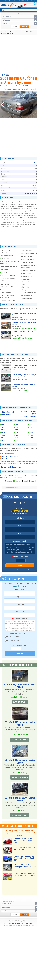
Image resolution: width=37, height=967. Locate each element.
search (24, 27)
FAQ (22, 923)
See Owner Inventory (20, 513)
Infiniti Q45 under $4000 (29, 411)
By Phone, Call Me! (12, 641)
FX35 (3, 427)
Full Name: (20, 518)
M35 (17, 432)
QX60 (31, 435)
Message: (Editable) (19, 541)
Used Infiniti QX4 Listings (19, 697)
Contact (31, 923)
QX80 (31, 438)
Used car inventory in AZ (8, 454)
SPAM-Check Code (20, 557)
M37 (17, 435)
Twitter (24, 89)
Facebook (8, 89)
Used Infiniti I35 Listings (19, 810)
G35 (3, 438)
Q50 (31, 424)
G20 (3, 432)
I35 (17, 427)
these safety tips (16, 569)
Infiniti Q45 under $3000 (8, 414)
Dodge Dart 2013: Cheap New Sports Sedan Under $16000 (24, 841)
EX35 (3, 424)
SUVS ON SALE (19, 702)
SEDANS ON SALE (19, 740)
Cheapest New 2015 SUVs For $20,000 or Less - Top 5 (24, 875)
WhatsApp (17, 89)
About (18, 923)
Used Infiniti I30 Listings (19, 735)
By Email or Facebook (13, 637)
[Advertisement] (18, 54)
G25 (3, 435)
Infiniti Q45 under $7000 (29, 416)
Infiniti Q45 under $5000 (29, 414)
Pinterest (32, 89)
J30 (17, 430)
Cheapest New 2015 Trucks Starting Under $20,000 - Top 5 (25, 867)
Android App (7, 923)
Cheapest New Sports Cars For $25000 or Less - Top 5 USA (25, 858)
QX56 (31, 432)
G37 (3, 440)
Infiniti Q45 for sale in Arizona (9, 456)
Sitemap (14, 923)
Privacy (26, 923)
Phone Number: (19, 533)
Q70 (31, 427)
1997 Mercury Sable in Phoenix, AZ (25, 375)
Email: (20, 526)
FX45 (3, 430)
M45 (17, 438)
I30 (17, 424)
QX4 (31, 430)
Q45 (17, 440)
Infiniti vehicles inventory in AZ (10, 459)
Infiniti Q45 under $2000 (8, 412)
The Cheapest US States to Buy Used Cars (25, 848)
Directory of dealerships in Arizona (11, 467)
